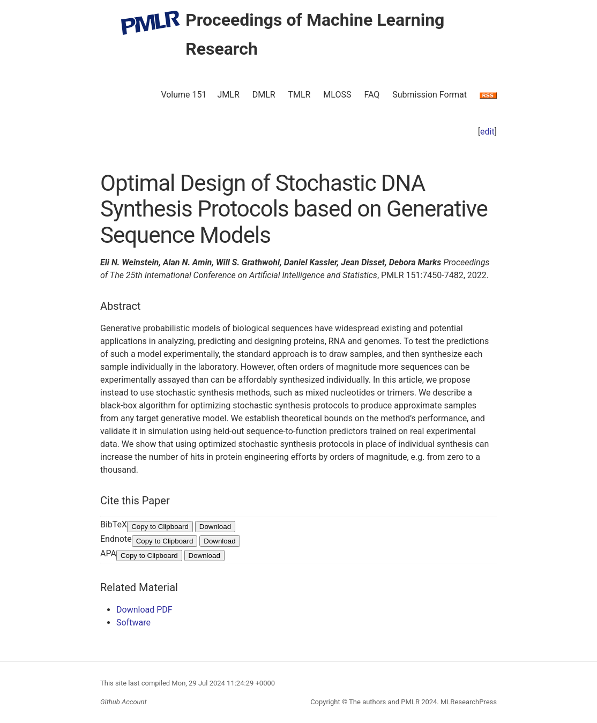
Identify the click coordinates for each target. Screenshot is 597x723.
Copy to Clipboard (160, 527)
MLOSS (337, 95)
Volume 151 (183, 95)
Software (133, 622)
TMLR (299, 95)
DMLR (263, 95)
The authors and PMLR (384, 702)
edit (487, 131)
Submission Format (429, 95)
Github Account (123, 702)
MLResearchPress (468, 702)
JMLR (229, 95)
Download (215, 527)
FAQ (371, 95)
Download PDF (144, 610)
